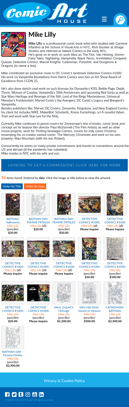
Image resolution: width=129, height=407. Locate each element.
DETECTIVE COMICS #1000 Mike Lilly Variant (38, 310)
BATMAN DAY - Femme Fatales (12, 353)
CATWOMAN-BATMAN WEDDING (115, 310)
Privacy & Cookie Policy (64, 380)
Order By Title (12, 186)
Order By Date (35, 186)
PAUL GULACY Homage (64, 309)
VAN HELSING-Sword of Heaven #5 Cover (89, 310)
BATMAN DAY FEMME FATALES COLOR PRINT (63, 222)
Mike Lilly (13, 225)
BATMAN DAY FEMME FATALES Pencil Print (38, 222)
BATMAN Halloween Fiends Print (13, 222)
